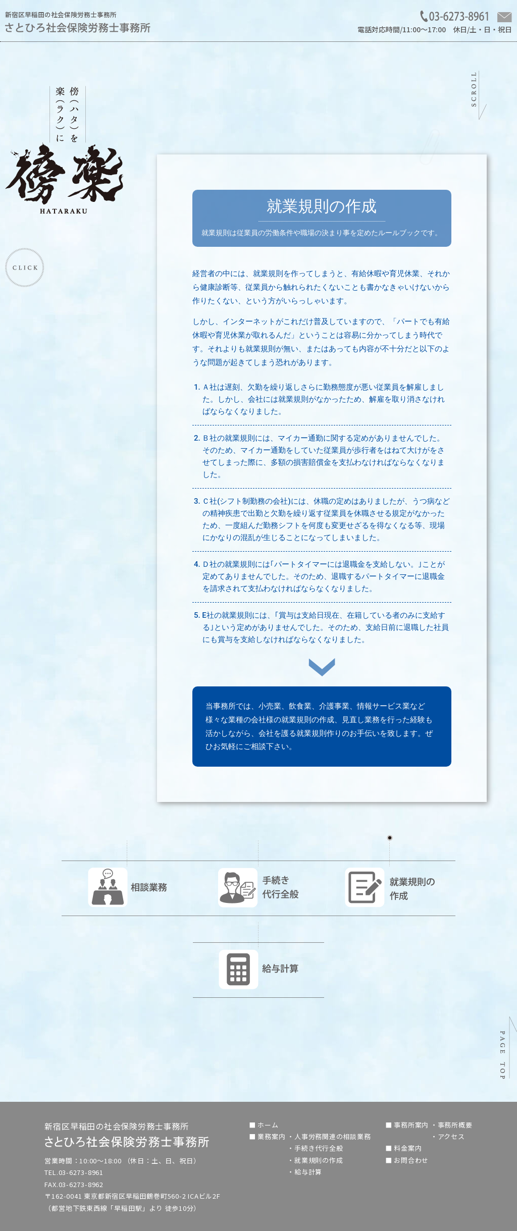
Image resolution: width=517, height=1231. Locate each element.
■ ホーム (264, 1125)
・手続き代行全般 (315, 1148)
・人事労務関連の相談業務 (329, 1136)
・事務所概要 (452, 1125)
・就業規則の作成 (315, 1160)
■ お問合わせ (407, 1160)
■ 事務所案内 (408, 1125)
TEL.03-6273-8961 (74, 1172)
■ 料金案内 (403, 1148)
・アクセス (448, 1136)
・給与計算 (304, 1171)
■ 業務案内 (268, 1136)
